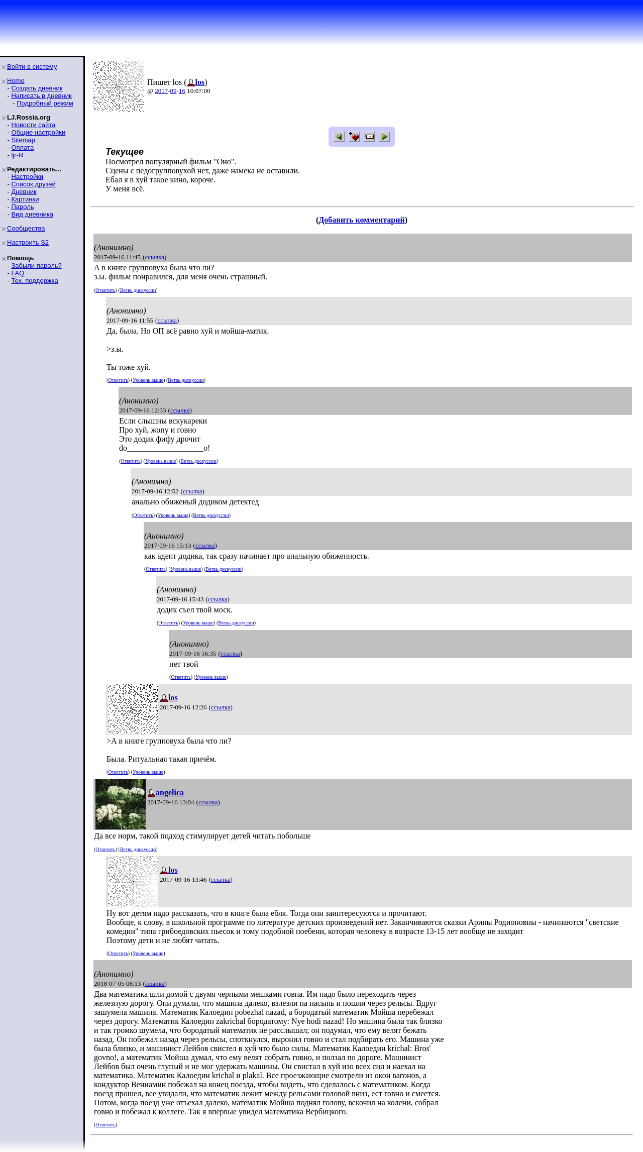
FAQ (17, 273)
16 (182, 90)
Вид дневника (32, 214)
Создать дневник (36, 88)
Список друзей (33, 184)
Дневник (23, 191)
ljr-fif (17, 155)
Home (16, 80)
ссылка (154, 257)
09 (173, 90)
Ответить (105, 290)
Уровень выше (148, 380)
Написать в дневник (41, 95)
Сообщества (26, 228)
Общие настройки (38, 132)
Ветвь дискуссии (138, 290)
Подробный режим (45, 103)
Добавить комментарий (361, 220)
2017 (161, 90)
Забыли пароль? (36, 265)
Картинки (25, 199)
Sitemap (23, 140)
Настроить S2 (28, 242)
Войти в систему (32, 66)
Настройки (27, 176)
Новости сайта (33, 125)
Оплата (22, 147)
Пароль (22, 207)
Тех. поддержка (34, 280)
